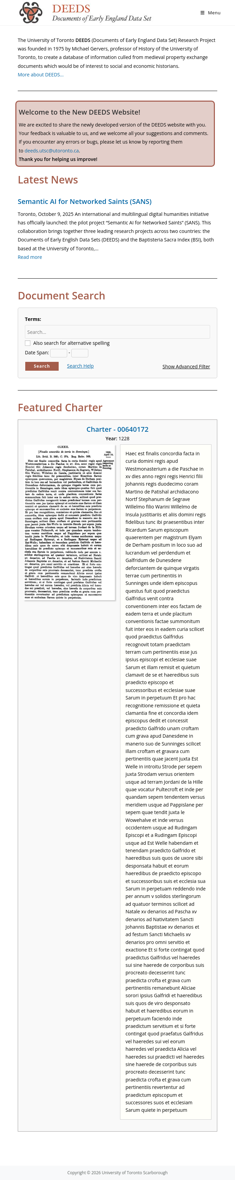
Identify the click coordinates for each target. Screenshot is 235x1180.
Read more (30, 257)
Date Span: (37, 352)
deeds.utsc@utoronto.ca (52, 150)
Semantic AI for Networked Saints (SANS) (84, 201)
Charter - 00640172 (118, 429)
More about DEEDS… (41, 74)
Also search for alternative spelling (71, 343)
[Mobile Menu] (211, 13)
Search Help (80, 366)
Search (42, 366)
